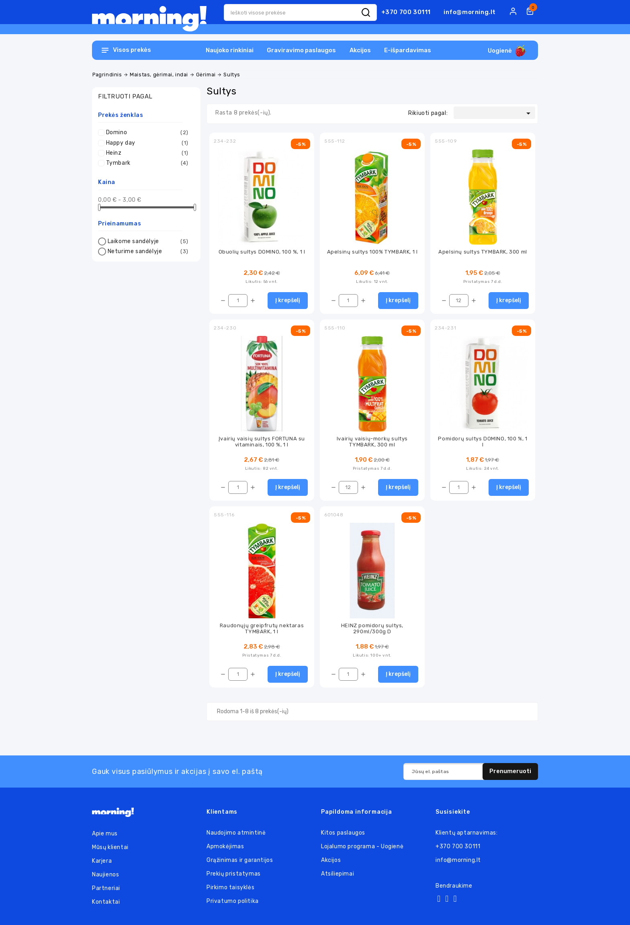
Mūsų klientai (110, 847)
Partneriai (106, 888)
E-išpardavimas (407, 50)
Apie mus (105, 833)
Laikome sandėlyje (148, 241)
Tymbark (147, 163)
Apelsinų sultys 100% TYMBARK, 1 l (372, 252)
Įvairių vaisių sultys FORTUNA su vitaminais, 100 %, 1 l (262, 442)
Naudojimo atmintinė (236, 832)
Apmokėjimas (225, 846)
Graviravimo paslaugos (301, 50)
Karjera (102, 860)
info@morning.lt (470, 12)
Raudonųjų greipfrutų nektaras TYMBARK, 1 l (262, 628)
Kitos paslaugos (343, 832)
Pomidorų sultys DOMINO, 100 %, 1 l (482, 442)
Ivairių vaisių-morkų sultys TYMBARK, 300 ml (372, 442)
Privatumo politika (233, 901)
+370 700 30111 (406, 12)
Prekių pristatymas (234, 873)
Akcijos (360, 50)
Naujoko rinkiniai (230, 50)
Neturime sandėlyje (148, 252)
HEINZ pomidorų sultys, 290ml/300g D (372, 628)
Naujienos (105, 874)
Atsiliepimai (337, 873)
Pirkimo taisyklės (230, 887)
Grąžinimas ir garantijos (240, 860)
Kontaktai (106, 901)
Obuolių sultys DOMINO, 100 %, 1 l (262, 252)
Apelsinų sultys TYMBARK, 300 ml (482, 252)
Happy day (147, 143)
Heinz (147, 153)
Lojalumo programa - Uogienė (362, 846)
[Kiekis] (238, 300)
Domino (147, 133)
